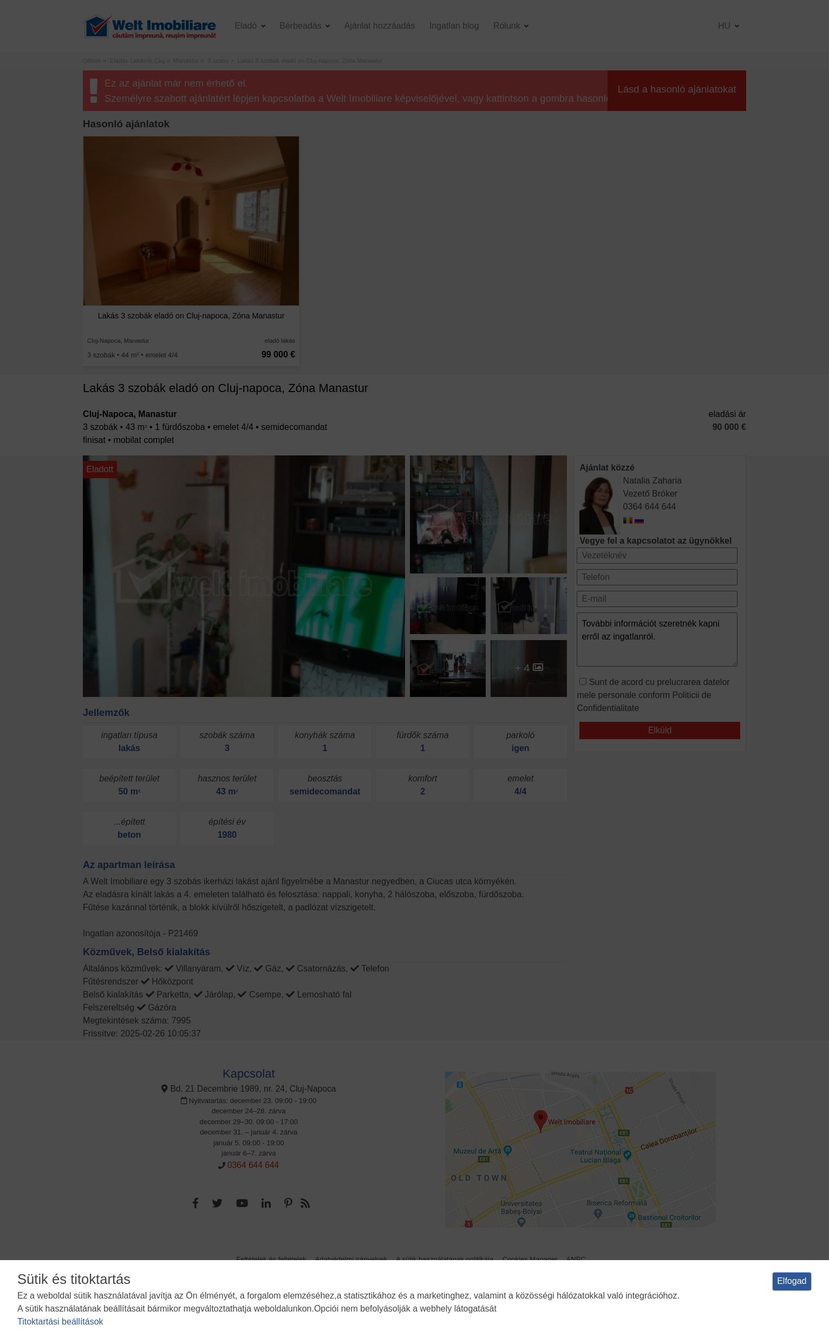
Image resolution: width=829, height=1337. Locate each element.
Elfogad (791, 1281)
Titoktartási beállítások (60, 1321)
